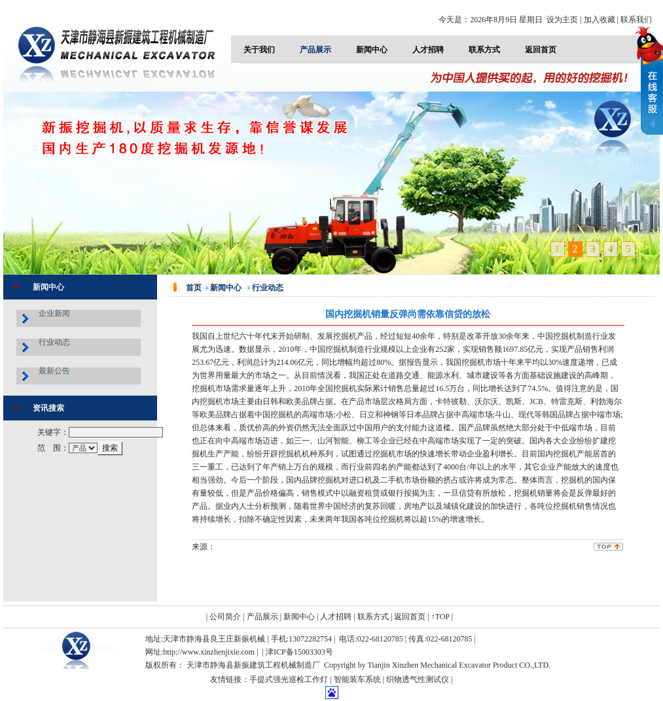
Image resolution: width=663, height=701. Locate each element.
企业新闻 (54, 313)
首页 (194, 287)
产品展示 (315, 49)
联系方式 (484, 49)
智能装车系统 (357, 679)
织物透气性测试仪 (417, 679)
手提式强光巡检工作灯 (288, 679)
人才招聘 (428, 49)
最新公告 (54, 370)
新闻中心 (371, 49)
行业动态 (54, 342)
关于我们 (259, 49)
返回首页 (540, 49)
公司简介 (225, 616)
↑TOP (440, 616)
